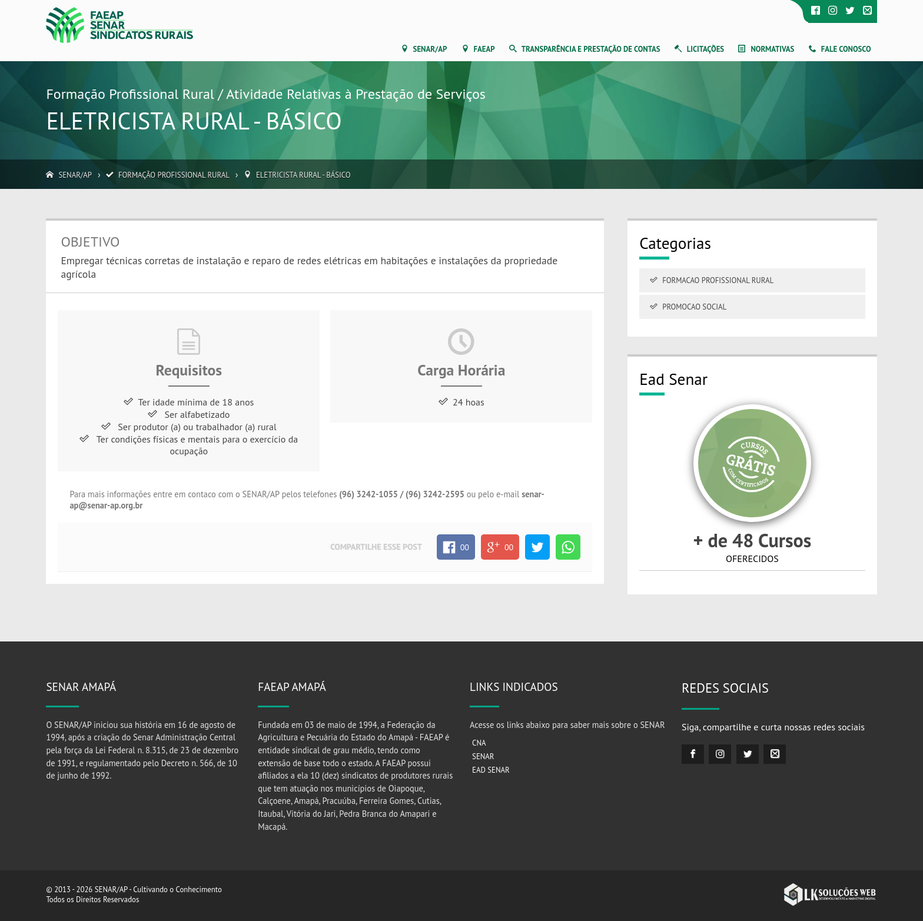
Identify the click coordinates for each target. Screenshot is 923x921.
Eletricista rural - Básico (303, 175)
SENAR (483, 757)
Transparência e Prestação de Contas (591, 49)
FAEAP (484, 49)
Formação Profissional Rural (174, 175)
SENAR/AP (430, 49)
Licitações (705, 49)
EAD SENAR (491, 770)
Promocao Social (694, 307)
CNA (479, 743)
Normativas (772, 49)
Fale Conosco (846, 49)
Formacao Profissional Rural (717, 280)
